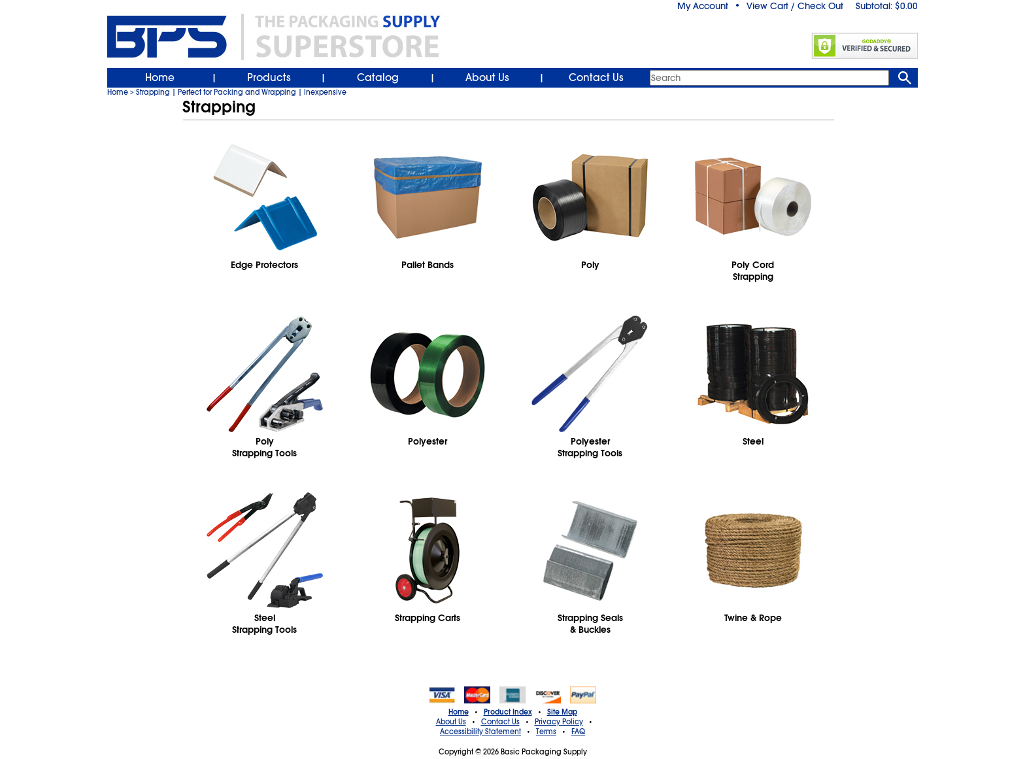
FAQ (578, 731)
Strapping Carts (427, 618)
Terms (546, 731)
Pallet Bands (427, 265)
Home (160, 77)
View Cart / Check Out (795, 6)
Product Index (508, 712)
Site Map (562, 712)
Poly (590, 265)
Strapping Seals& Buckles (590, 623)
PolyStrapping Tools (264, 447)
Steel (753, 441)
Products (269, 77)
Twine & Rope (753, 618)
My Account (702, 6)
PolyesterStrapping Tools (590, 447)
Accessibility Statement (480, 731)
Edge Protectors (264, 265)
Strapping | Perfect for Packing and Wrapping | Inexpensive (241, 92)
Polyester (427, 441)
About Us (487, 77)
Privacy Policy (559, 721)
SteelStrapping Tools (264, 623)
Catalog (378, 77)
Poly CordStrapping (752, 270)
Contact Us (596, 77)
